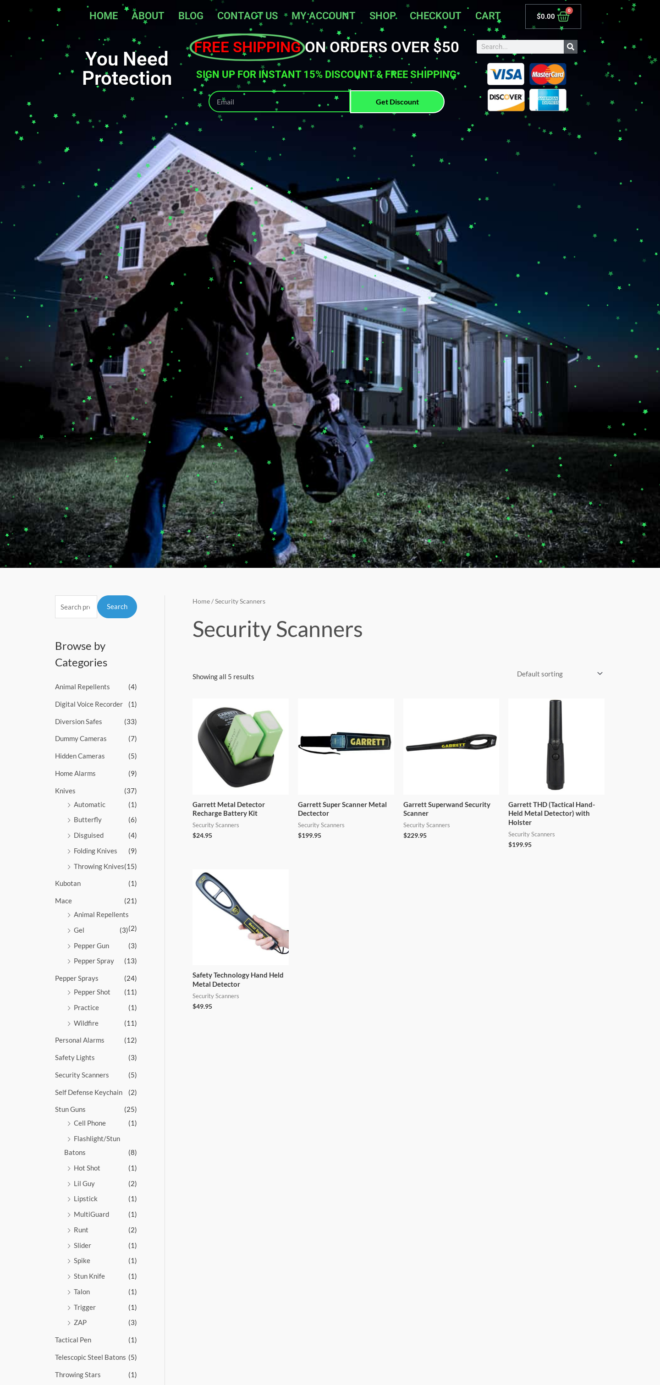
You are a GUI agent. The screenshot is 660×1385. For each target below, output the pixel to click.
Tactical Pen (73, 1340)
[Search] (571, 47)
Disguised (89, 835)
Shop (382, 16)
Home (103, 16)
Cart (488, 16)
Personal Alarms (79, 1040)
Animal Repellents (82, 686)
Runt (81, 1230)
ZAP (80, 1322)
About (148, 16)
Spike (82, 1260)
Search (117, 606)
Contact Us (247, 16)
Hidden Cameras (80, 756)
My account (324, 16)
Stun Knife (89, 1276)
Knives (65, 790)
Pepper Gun (91, 945)
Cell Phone (90, 1123)
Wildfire (86, 1023)
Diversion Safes (78, 721)
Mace (63, 900)
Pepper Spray (94, 960)
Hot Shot (87, 1168)
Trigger (85, 1307)
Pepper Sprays (77, 978)
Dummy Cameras (81, 738)
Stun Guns (70, 1109)
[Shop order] (558, 674)
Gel (79, 930)
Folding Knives (95, 850)
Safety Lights (75, 1057)
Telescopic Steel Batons (90, 1357)
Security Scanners (82, 1075)
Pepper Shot (92, 992)
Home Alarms (75, 773)
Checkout (436, 16)
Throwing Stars (78, 1374)
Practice (86, 1007)
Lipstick (86, 1198)
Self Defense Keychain (88, 1092)
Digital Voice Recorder (89, 704)
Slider (82, 1245)
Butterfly (88, 819)
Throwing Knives (99, 866)
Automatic (89, 804)
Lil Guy (84, 1183)
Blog (191, 16)
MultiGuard (91, 1214)
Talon (82, 1291)
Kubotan (68, 883)
